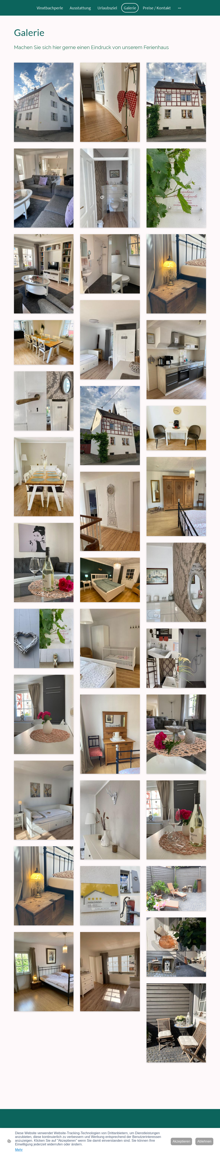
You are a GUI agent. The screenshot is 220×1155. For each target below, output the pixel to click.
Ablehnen (204, 1141)
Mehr (19, 1149)
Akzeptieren (181, 1141)
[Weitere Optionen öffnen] (179, 7)
